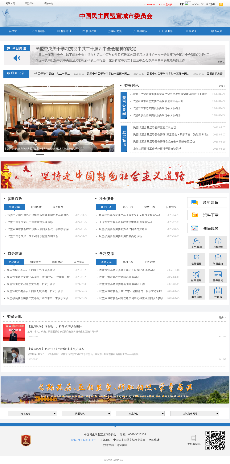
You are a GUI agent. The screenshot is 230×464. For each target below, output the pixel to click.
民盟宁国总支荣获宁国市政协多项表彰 (30, 222)
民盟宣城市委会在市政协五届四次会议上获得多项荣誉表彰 (40, 229)
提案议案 (14, 207)
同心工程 (127, 207)
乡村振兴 (171, 207)
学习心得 (128, 262)
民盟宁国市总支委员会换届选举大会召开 (157, 108)
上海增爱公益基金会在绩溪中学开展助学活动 (126, 222)
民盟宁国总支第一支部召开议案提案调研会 (32, 236)
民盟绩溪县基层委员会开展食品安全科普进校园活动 (130, 215)
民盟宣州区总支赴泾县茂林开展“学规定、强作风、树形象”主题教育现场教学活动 (40, 277)
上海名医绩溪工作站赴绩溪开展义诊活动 (157, 148)
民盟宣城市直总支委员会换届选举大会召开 (158, 101)
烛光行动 (106, 207)
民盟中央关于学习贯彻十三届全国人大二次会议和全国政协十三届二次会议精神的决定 (172, 73)
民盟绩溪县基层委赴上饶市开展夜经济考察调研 (127, 270)
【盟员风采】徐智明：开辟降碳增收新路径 (54, 326)
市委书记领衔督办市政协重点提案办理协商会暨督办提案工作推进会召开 (40, 215)
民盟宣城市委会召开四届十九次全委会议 (31, 270)
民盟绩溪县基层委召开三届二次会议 (154, 127)
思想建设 (14, 262)
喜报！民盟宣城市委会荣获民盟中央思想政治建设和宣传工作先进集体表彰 (171, 94)
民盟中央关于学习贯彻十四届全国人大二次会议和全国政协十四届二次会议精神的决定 (112, 73)
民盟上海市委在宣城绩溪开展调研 (119, 277)
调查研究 (58, 207)
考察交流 (106, 262)
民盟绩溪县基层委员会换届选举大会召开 (157, 115)
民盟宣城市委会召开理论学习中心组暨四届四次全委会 (131, 298)
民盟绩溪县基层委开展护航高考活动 (120, 236)
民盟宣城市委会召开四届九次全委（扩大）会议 (35, 291)
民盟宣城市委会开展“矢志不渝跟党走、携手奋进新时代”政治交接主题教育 (132, 291)
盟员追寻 (79, 262)
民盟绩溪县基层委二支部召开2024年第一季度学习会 (37, 298)
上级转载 (149, 262)
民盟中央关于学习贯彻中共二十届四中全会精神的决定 (85, 49)
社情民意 (36, 207)
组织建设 (35, 262)
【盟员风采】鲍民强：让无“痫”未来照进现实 (55, 348)
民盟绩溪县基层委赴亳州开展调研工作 (122, 284)
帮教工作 (149, 207)
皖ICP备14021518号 (83, 439)
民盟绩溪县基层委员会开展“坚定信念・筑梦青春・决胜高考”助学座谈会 (172, 134)
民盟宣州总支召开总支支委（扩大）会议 (31, 284)
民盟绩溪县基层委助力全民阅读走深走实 (123, 229)
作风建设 (57, 262)
